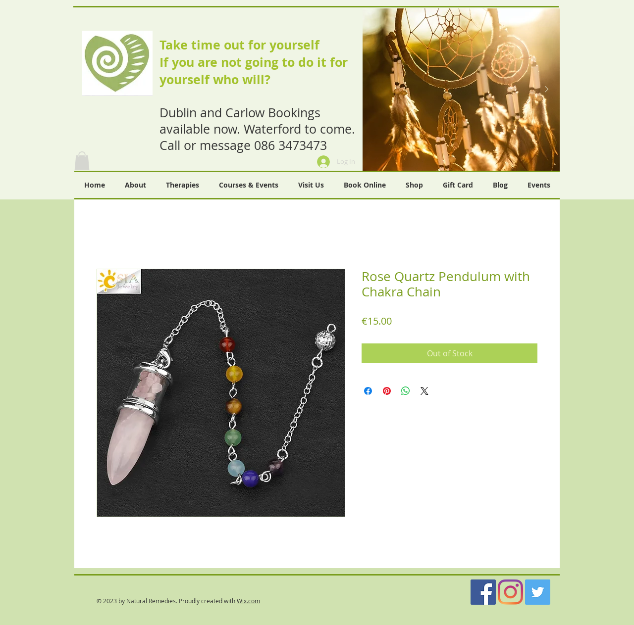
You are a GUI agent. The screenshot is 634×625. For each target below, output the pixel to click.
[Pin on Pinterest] (387, 391)
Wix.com (248, 601)
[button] (82, 160)
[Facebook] (483, 592)
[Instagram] (510, 592)
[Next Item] (546, 89)
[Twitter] (537, 592)
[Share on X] (424, 391)
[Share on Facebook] (368, 391)
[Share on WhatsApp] (406, 391)
